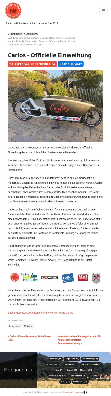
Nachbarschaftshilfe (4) (91, 364)
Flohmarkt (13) (86, 370)
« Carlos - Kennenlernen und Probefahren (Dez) (29, 338)
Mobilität (28, 326)
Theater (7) (94, 376)
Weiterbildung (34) (90, 359)
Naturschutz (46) (80, 381)
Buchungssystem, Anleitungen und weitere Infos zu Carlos (40, 312)
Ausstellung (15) (71, 364)
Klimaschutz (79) (54, 364)
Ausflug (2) (65, 381)
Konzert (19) (71, 370)
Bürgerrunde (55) (72, 359)
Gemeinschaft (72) (78, 376)
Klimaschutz (15, 326)
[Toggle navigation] (103, 10)
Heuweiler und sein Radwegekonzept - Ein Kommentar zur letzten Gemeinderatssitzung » (79, 340)
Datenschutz (67, 392)
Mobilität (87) (55, 359)
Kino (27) (59, 370)
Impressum (78, 392)
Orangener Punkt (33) (58, 376)
